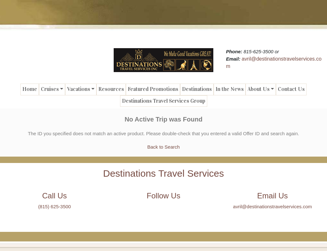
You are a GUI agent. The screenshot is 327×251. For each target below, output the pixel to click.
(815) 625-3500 (54, 206)
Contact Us (291, 89)
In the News (230, 89)
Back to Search (163, 147)
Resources (111, 89)
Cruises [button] (50, 89)
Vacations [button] (78, 89)
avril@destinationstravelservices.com (272, 206)
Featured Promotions (153, 89)
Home (29, 89)
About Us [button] (258, 89)
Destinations (197, 89)
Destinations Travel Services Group (163, 101)
